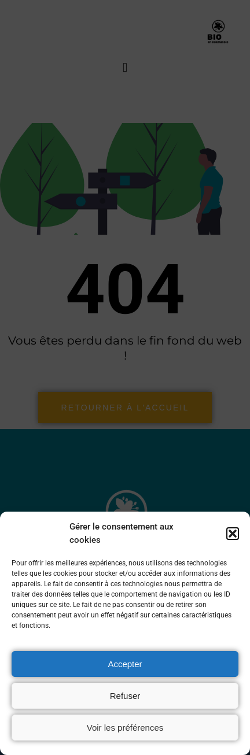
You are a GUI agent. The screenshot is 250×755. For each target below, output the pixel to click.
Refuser (125, 696)
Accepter (125, 664)
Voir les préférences (125, 727)
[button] (232, 533)
